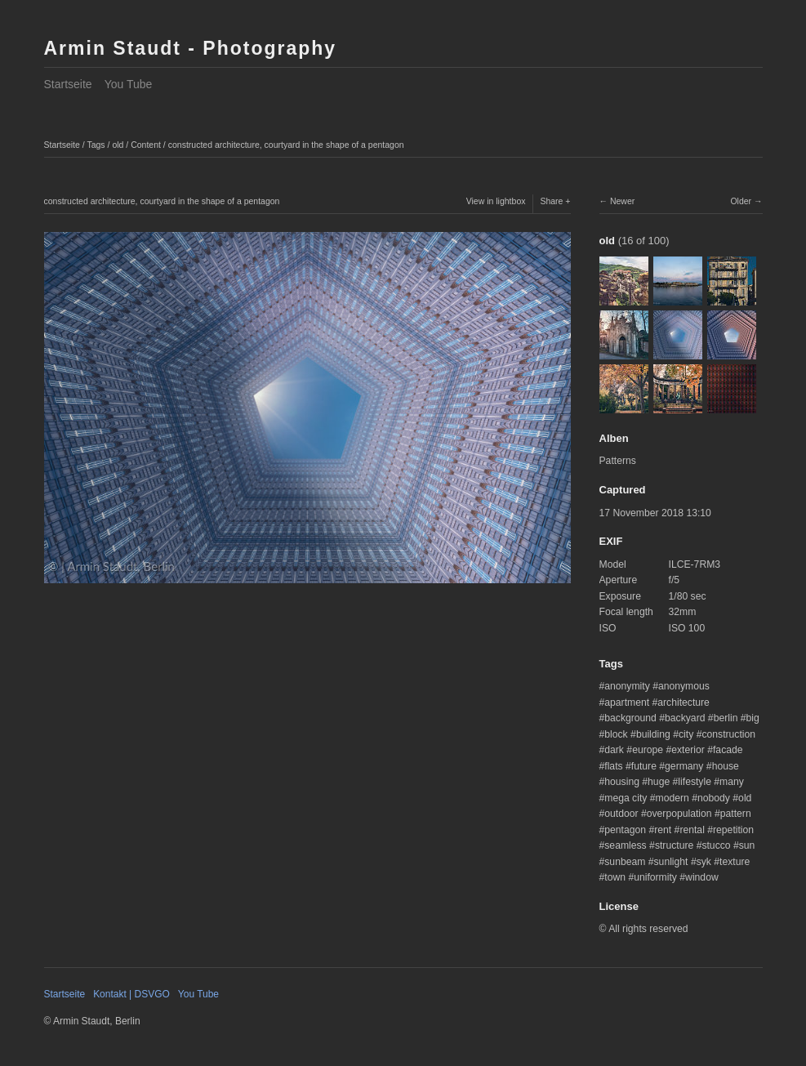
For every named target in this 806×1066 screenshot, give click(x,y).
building (653, 734)
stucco (715, 845)
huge (659, 781)
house (725, 766)
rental (691, 830)
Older (740, 201)
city (686, 734)
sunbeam (624, 862)
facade (728, 750)
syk (704, 862)
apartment (626, 702)
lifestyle (694, 781)
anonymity (626, 686)
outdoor (621, 813)
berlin (726, 718)
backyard (685, 718)
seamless (625, 845)
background (630, 718)
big (752, 718)
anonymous (684, 686)
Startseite (68, 84)
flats (613, 766)
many (731, 781)
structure (674, 845)
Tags (96, 144)
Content (146, 144)
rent (662, 830)
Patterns (617, 460)
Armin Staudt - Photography (190, 48)
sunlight (671, 862)
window (702, 877)
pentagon (625, 830)
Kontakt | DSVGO (131, 994)
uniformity (655, 877)
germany (684, 766)
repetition (733, 830)
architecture (683, 702)
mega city (625, 798)
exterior (688, 750)
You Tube (129, 84)
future (644, 766)
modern (672, 798)
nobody (713, 798)
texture (734, 862)
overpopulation (679, 813)
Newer (622, 201)
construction (728, 734)
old (117, 144)
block (615, 734)
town (615, 877)
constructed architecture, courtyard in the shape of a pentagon (286, 144)
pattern (735, 813)
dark (614, 750)
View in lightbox (496, 201)
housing (621, 781)
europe (647, 750)
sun (747, 845)
